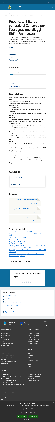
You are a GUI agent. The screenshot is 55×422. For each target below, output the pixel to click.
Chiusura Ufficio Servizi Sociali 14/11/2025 (20, 232)
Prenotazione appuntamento (35, 374)
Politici (2, 341)
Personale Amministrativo (7, 343)
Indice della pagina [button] (15, 72)
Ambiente (3, 359)
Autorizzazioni (4, 363)
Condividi (12, 48)
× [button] (53, 402)
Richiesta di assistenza (33, 380)
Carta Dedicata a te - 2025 (16, 244)
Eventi (29, 366)
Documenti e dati (5, 345)
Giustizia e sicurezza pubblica (8, 355)
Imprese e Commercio (33, 339)
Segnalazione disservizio (34, 376)
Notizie (29, 353)
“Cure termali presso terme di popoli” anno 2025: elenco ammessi (26, 254)
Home (3, 13)
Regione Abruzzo (6, 2)
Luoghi (29, 364)
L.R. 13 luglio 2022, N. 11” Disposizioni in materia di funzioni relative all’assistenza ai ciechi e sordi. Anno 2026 (27, 247)
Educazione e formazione (7, 353)
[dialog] (27, 411)
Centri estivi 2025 (14, 240)
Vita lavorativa (31, 337)
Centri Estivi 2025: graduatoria (17, 256)
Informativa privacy (6, 398)
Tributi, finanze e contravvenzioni (9, 357)
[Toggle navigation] (3, 7)
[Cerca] (52, 7)
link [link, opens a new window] (41, 409)
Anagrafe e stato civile (33, 333)
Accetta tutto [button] (22, 416)
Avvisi (13, 13)
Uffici (2, 337)
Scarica (34, 203)
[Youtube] (46, 325)
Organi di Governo (5, 333)
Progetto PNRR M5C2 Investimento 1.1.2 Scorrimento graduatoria (27, 242)
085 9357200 (9, 378)
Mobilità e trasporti (33, 343)
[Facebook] (43, 325)
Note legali (3, 400)
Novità (8, 13)
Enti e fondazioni (5, 339)
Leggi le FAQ (31, 378)
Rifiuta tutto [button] (33, 416)
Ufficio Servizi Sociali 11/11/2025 (18, 238)
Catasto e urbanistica (33, 341)
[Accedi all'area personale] (49, 2)
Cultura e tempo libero (33, 335)
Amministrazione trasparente (8, 392)
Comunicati (30, 355)
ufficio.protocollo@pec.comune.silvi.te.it (13, 384)
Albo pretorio (4, 394)
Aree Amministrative (6, 335)
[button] (27, 419)
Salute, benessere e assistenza (8, 361)
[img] (43, 72)
